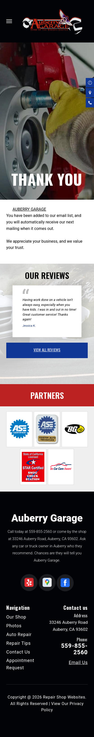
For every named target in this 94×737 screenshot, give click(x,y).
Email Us (78, 662)
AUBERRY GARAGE (29, 209)
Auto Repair (19, 634)
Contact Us (18, 652)
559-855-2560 (40, 531)
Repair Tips (18, 643)
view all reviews (47, 349)
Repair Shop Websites (64, 697)
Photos (14, 625)
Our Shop (16, 617)
